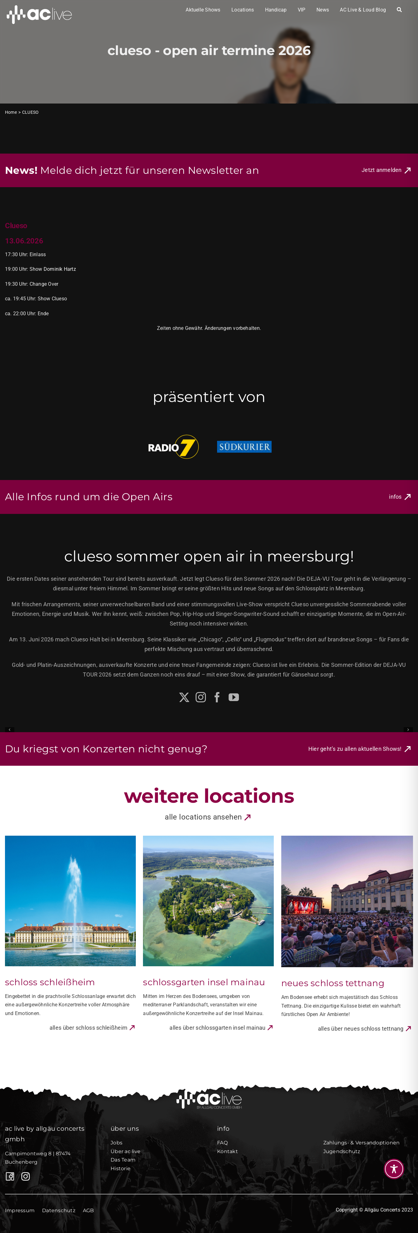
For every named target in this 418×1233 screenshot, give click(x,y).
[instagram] (201, 697)
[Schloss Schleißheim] (70, 839)
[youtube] (234, 697)
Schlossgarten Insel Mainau (204, 982)
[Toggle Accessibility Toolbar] (394, 1169)
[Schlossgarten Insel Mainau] (208, 839)
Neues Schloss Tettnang (332, 983)
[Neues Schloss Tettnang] (347, 839)
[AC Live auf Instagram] (24, 1176)
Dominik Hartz (60, 269)
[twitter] (184, 697)
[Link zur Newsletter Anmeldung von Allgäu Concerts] (387, 170)
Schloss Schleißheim (50, 982)
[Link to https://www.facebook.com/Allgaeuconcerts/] (8, 1176)
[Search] (399, 10)
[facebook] (217, 697)
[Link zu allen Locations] (209, 817)
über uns (125, 1128)
